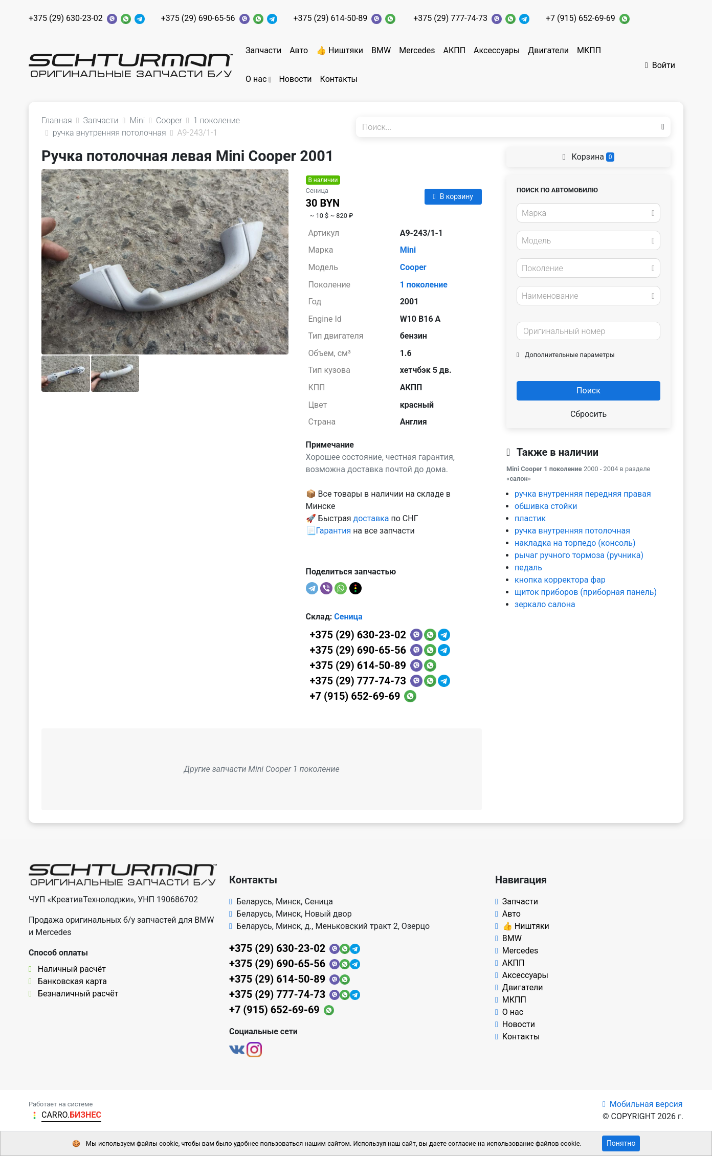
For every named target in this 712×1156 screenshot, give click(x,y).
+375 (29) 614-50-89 (331, 18)
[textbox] (586, 213)
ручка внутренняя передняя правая (583, 494)
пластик (530, 518)
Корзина (589, 157)
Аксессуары (497, 50)
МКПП (589, 50)
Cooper (413, 267)
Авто (299, 50)
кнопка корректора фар (560, 580)
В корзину (453, 196)
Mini (408, 250)
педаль (528, 567)
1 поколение (424, 285)
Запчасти (263, 50)
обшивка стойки (546, 506)
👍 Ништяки (339, 50)
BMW (381, 50)
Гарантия (333, 531)
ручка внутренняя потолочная (572, 531)
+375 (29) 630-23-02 (66, 18)
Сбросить (588, 414)
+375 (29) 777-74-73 (450, 18)
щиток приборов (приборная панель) (586, 592)
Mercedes (417, 50)
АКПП (454, 50)
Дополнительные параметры (566, 355)
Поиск (588, 390)
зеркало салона (545, 604)
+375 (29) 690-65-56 (198, 18)
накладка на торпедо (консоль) (575, 543)
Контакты (339, 79)
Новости (295, 79)
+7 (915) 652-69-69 (580, 18)
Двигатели (548, 50)
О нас (256, 79)
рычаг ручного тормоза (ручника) (579, 555)
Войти (660, 65)
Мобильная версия (643, 1104)
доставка (371, 518)
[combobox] (588, 213)
